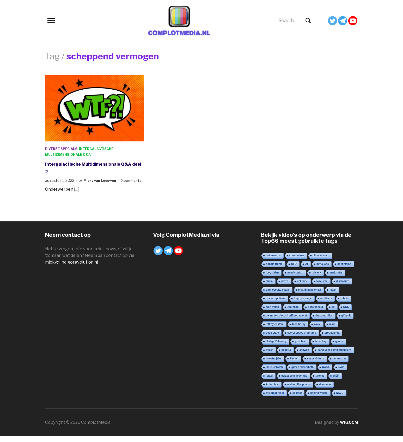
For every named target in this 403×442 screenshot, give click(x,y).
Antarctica (272, 390)
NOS (346, 312)
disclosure (342, 286)
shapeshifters (315, 364)
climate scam (321, 261)
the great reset (275, 398)
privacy (316, 278)
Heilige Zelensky (276, 347)
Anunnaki (293, 312)
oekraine (302, 286)
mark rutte (335, 278)
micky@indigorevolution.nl (71, 267)
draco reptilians (275, 304)
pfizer (269, 355)
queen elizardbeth (302, 372)
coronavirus (296, 261)
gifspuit (346, 321)
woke (317, 329)
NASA (325, 372)
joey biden (272, 278)
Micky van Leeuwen (101, 180)
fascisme (322, 286)
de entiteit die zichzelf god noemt (286, 321)
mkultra (286, 355)
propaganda (332, 338)
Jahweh (304, 355)
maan (332, 295)
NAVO (340, 398)
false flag (320, 347)
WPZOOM (348, 428)
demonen (325, 390)
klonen (294, 364)
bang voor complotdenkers (334, 355)
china (269, 286)
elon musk (272, 312)
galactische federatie (294, 381)
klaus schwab (274, 372)
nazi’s (284, 286)
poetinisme (344, 269)
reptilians (326, 304)
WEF (336, 381)
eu (333, 312)
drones (320, 381)
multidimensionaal (309, 295)
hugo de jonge (303, 304)
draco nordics (324, 321)
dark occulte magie (278, 295)
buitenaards (273, 261)
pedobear (301, 347)
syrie (341, 372)
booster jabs (273, 364)
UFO (294, 269)
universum (339, 364)
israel (269, 381)
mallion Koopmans (298, 390)
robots (344, 304)
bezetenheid (315, 312)
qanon (339, 347)
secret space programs (301, 338)
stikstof (297, 398)
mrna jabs (322, 269)
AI (306, 269)
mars (332, 329)
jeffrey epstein (275, 329)
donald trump (274, 269)
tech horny (299, 329)
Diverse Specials (63, 148)
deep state (272, 338)
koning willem (318, 398)
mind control (295, 278)
